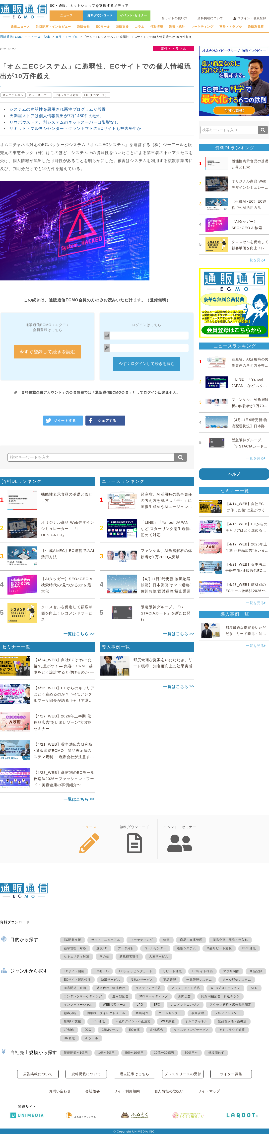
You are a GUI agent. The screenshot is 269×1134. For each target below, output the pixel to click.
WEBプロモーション (225, 988)
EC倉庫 (134, 1030)
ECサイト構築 (202, 971)
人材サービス (158, 956)
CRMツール (110, 1030)
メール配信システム (236, 979)
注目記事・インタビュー (53, 26)
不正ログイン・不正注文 (133, 1021)
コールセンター (155, 948)
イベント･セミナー (133, 15)
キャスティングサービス (191, 1030)
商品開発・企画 (75, 988)
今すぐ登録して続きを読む (47, 351)
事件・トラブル (230, 26)
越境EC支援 (72, 1021)
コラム (139, 26)
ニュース (66, 15)
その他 (104, 956)
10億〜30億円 (164, 1052)
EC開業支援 (72, 940)
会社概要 (92, 1091)
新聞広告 (184, 996)
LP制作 (69, 1030)
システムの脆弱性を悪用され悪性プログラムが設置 (57, 109)
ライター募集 (231, 1074)
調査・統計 (177, 26)
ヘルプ (234, 474)
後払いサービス (142, 979)
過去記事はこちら (134, 1074)
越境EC (101, 948)
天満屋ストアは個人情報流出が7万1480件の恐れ (55, 116)
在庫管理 (198, 1013)
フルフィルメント (227, 1013)
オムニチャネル (13, 94)
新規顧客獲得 (129, 956)
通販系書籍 (256, 26)
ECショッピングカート (135, 971)
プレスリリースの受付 (182, 1074)
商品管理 (169, 979)
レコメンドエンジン (185, 1004)
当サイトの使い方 (174, 18)
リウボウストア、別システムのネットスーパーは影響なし (64, 122)
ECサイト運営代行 (77, 979)
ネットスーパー (39, 94)
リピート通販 (172, 971)
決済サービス (110, 979)
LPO (139, 1004)
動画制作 (141, 1013)
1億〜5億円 (106, 1052)
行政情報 (156, 26)
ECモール (103, 26)
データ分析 (126, 948)
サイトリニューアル (105, 940)
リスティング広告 (148, 988)
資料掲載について (210, 18)
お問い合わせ (60, 1091)
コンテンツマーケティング (83, 996)
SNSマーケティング (153, 996)
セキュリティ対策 (67, 94)
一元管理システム (199, 979)
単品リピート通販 (219, 948)
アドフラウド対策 (232, 1030)
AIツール (91, 1038)
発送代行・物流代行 (110, 988)
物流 (166, 940)
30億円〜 (191, 1052)
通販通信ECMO (11, 37)
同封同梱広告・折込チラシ (220, 996)
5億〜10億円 (134, 1052)
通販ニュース (20, 26)
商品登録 (256, 971)
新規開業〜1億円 (76, 1052)
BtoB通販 (249, 948)
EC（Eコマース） (96, 94)
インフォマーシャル (78, 1004)
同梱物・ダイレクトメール (106, 1013)
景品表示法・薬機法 (232, 1021)
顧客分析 (70, 1013)
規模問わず (216, 1052)
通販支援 (122, 26)
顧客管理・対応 (75, 948)
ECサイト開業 (74, 971)
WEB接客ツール (114, 1004)
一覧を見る (256, 260)
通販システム (186, 948)
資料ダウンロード (100, 15)
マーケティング (202, 26)
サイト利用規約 (127, 1091)
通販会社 (83, 26)
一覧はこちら (76, 634)
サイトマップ (209, 1091)
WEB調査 (168, 1021)
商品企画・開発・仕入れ (230, 940)
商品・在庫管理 (191, 940)
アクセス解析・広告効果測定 (230, 1004)
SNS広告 (156, 1030)
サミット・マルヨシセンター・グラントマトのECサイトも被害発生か (75, 128)
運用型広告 (120, 996)
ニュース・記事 (39, 37)
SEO (254, 988)
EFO (157, 1004)
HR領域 (69, 1038)
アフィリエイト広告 (185, 988)
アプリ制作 (231, 971)
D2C (88, 1030)
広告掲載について (38, 1074)
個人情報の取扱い (169, 1091)
